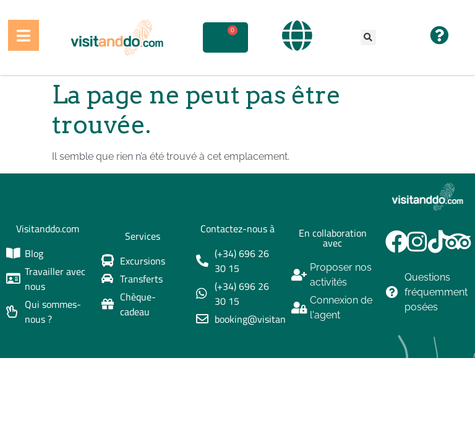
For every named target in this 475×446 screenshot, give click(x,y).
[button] (368, 37)
